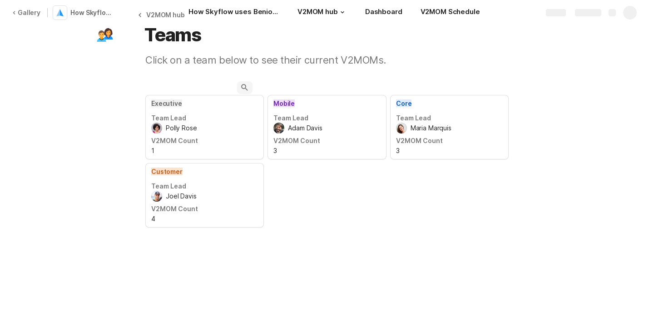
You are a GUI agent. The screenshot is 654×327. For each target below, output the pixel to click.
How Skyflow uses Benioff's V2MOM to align (92, 12)
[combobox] (204, 128)
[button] (342, 12)
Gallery (26, 12)
